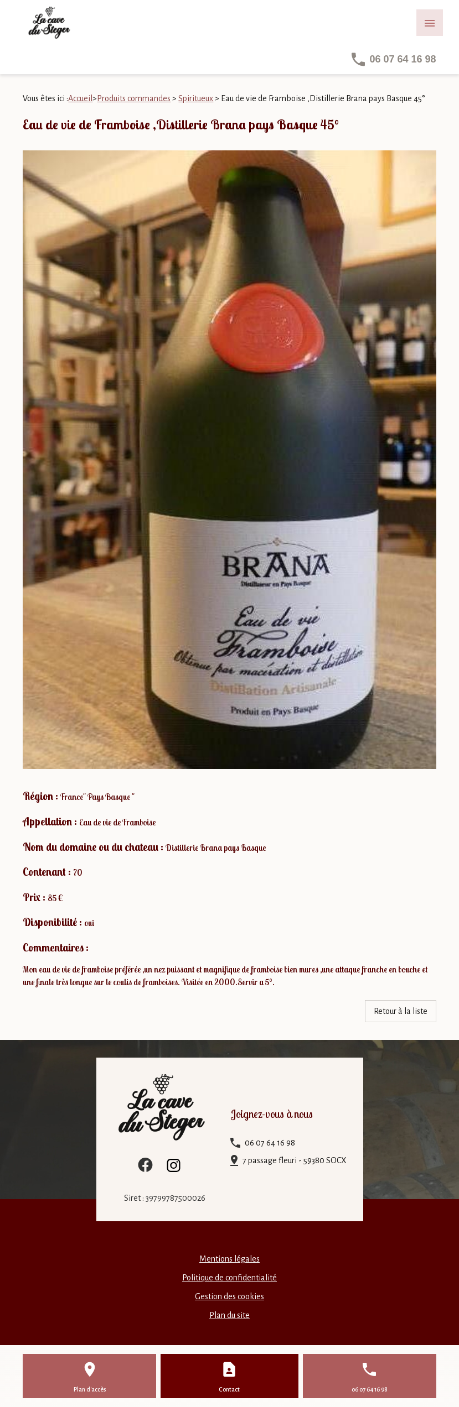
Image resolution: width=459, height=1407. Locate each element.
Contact (229, 1389)
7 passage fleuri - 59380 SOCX (295, 1160)
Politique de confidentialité (229, 1277)
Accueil (80, 98)
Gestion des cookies (229, 1296)
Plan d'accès (90, 1389)
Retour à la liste (400, 1011)
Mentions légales (229, 1258)
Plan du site (229, 1315)
